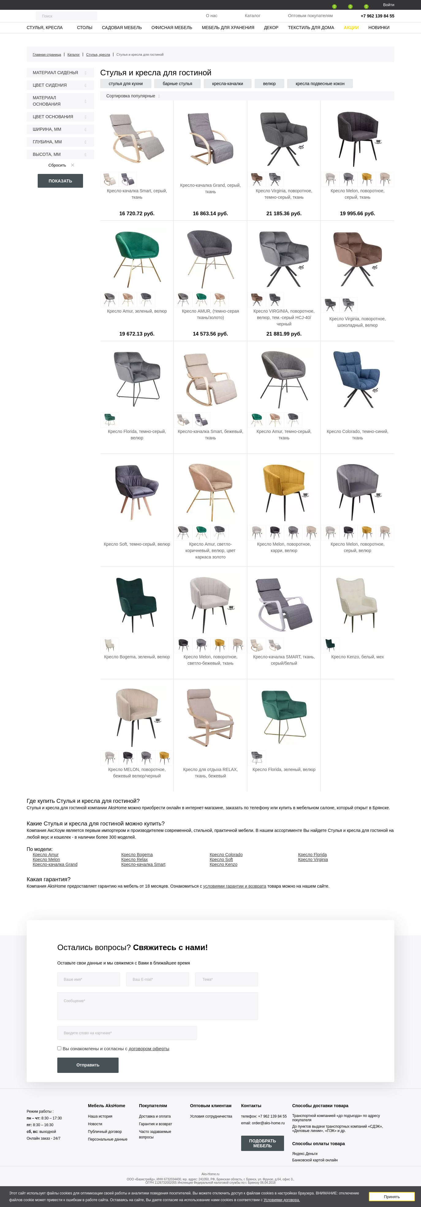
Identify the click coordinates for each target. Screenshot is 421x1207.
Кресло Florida (312, 854)
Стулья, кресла (45, 38)
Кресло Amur (46, 854)
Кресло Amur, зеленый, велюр (137, 311)
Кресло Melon (46, 859)
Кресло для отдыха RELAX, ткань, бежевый (210, 772)
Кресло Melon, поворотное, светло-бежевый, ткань (210, 660)
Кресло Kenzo (223, 864)
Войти (388, 4)
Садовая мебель (122, 38)
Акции (351, 38)
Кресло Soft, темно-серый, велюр (137, 544)
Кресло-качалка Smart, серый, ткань (137, 194)
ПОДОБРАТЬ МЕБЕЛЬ (262, 1143)
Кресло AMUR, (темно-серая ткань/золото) (210, 314)
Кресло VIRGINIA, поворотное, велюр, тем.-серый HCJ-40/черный (283, 317)
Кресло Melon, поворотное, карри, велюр (284, 547)
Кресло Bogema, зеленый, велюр (137, 656)
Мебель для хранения (228, 38)
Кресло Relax (134, 859)
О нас (211, 21)
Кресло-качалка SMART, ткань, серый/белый (284, 660)
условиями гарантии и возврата (234, 886)
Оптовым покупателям (310, 21)
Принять (392, 1196)
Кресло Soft (221, 859)
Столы (84, 38)
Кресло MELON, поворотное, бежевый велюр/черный (137, 772)
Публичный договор (105, 1132)
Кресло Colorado (226, 854)
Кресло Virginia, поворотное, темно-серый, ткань (284, 194)
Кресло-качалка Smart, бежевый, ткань (210, 434)
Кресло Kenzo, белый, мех (357, 656)
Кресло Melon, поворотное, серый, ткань (358, 194)
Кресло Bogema (137, 854)
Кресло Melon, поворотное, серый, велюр (358, 547)
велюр (269, 83)
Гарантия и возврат (155, 1124)
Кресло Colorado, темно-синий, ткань (357, 434)
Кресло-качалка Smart (143, 864)
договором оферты (149, 1048)
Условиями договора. (282, 1200)
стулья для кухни (126, 83)
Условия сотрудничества (211, 1116)
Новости (95, 1124)
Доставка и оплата (155, 1116)
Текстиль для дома (311, 38)
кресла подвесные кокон (320, 83)
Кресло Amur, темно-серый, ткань (283, 434)
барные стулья (177, 83)
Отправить (87, 1064)
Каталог (252, 21)
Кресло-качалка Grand (55, 864)
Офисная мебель (171, 38)
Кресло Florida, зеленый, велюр (283, 769)
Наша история (100, 1116)
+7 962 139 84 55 (377, 21)
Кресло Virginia (313, 859)
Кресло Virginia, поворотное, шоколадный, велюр (357, 322)
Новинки (379, 38)
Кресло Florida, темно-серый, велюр (137, 434)
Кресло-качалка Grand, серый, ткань (210, 188)
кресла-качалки (227, 83)
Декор (271, 38)
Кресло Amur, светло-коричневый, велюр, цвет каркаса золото (210, 550)
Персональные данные (107, 1139)
